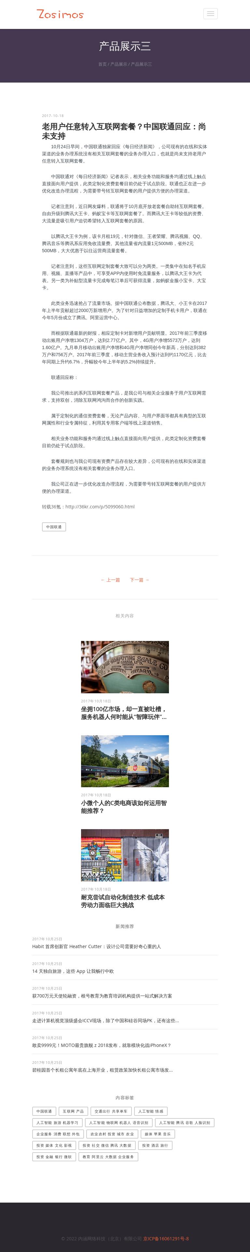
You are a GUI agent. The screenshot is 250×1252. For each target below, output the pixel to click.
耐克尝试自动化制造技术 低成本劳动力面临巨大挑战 (123, 901)
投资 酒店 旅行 (155, 1145)
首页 (102, 64)
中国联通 (54, 526)
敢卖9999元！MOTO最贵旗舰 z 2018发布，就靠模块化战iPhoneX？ (102, 1045)
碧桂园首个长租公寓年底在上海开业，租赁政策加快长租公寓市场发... (102, 1070)
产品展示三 (141, 64)
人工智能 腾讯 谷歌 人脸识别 (185, 1122)
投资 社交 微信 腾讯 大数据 (107, 1145)
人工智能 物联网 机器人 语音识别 (118, 1122)
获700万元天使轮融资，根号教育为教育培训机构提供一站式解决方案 (102, 996)
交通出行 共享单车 (111, 1111)
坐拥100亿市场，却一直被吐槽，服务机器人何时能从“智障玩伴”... (124, 713)
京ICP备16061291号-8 (166, 1238)
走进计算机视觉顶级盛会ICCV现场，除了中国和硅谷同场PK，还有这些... (105, 1020)
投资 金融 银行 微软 (54, 1156)
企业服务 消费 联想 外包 (58, 1133)
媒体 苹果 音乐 (158, 1133)
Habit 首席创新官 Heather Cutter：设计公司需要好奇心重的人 (96, 946)
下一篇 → (139, 580)
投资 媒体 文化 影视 (54, 1145)
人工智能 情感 (150, 1111)
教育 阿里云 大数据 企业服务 (108, 1156)
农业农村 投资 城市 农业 (112, 1133)
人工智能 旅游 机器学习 (57, 1122)
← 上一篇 (110, 580)
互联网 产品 (73, 1111)
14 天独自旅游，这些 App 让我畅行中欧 (73, 971)
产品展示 (118, 64)
